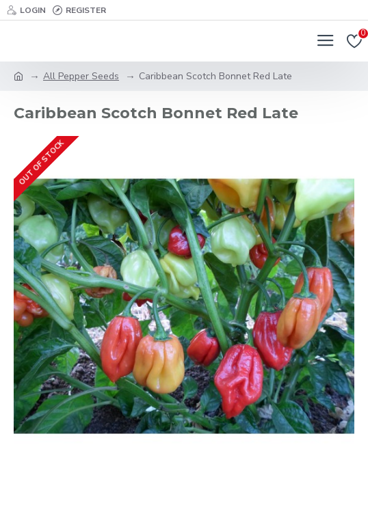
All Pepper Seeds (81, 76)
